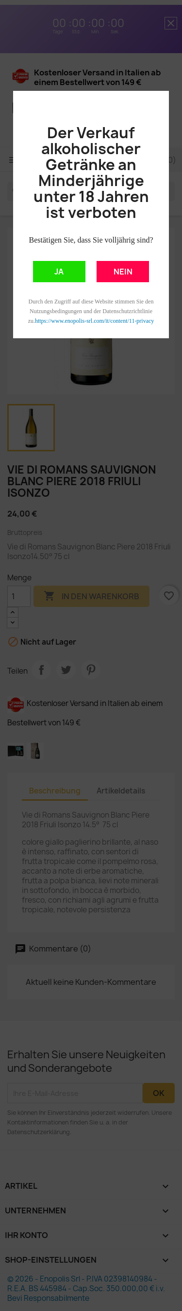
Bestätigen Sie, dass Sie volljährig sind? (91, 240)
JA (59, 271)
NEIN (123, 271)
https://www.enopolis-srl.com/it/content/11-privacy (94, 320)
